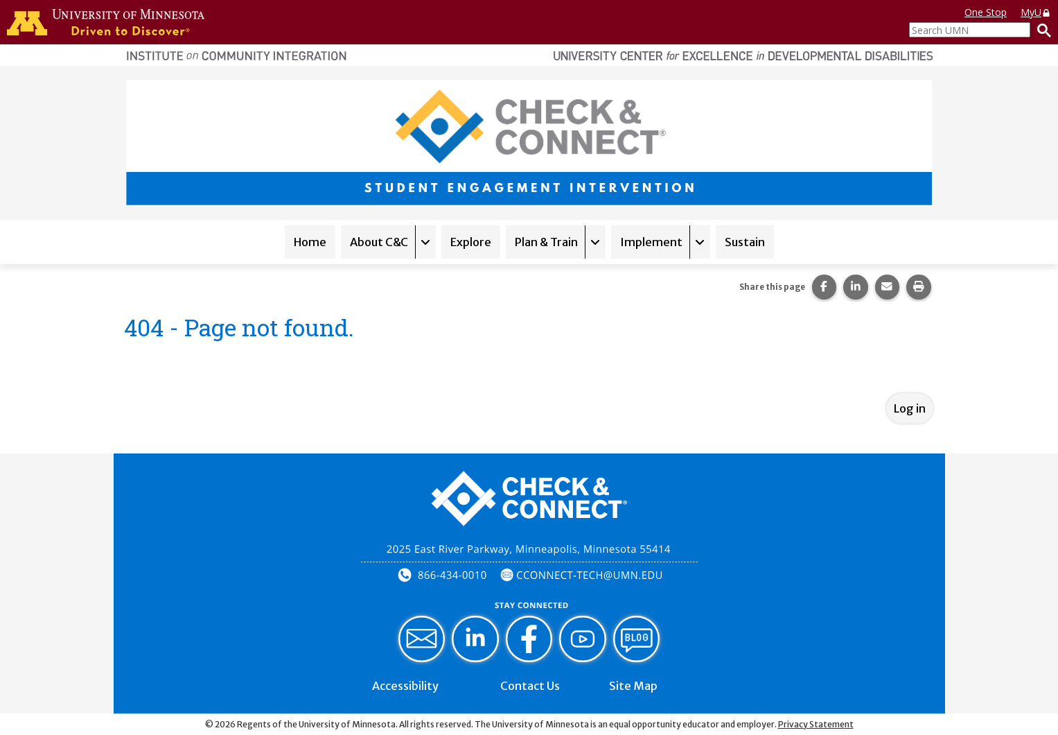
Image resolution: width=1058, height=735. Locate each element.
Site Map (633, 686)
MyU (1036, 12)
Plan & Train (546, 242)
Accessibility (405, 686)
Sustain (745, 242)
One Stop (985, 12)
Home (310, 242)
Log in (910, 408)
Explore (470, 242)
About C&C (379, 242)
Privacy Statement (816, 724)
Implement (651, 242)
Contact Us (530, 686)
